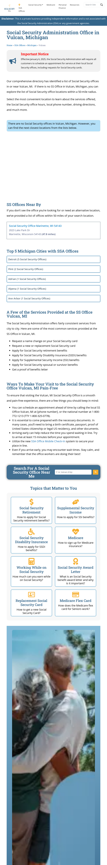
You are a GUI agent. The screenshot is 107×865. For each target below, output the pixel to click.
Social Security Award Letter (75, 569)
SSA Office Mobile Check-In (48, 441)
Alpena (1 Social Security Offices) (27, 288)
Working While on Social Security (31, 569)
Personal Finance (63, 6)
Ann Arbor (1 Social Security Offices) (29, 298)
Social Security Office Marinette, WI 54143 (35, 226)
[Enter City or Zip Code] (73, 472)
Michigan (32, 45)
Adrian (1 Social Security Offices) (27, 279)
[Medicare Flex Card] (75, 594)
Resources (74, 5)
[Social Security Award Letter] (75, 561)
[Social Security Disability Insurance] (31, 531)
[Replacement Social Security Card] (31, 594)
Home (9, 45)
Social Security (35, 5)
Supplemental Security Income (75, 510)
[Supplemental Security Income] (75, 502)
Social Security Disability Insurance (31, 540)
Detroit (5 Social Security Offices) (27, 259)
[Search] (95, 472)
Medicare (51, 5)
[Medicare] (75, 531)
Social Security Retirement (31, 510)
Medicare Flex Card (75, 600)
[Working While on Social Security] (31, 561)
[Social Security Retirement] (31, 502)
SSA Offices (22, 8)
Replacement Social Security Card (31, 602)
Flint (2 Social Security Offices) (25, 269)
